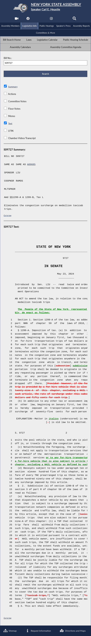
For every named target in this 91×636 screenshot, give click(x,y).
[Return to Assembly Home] (45, 8)
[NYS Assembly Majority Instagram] (51, 19)
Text (10, 123)
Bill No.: (8, 58)
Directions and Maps (73, 630)
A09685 (31, 165)
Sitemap (10, 630)
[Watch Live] (16, 19)
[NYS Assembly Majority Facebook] (28, 19)
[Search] (74, 19)
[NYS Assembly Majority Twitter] (40, 19)
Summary (13, 87)
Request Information (38, 630)
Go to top (7, 216)
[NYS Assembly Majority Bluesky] (63, 19)
